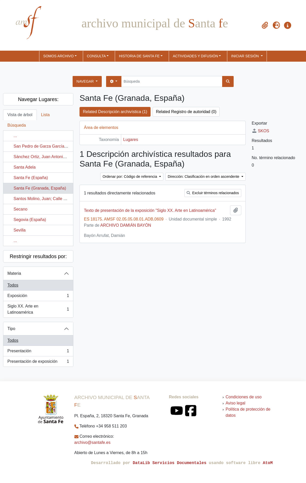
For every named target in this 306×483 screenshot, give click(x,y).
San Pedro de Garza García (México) (47, 146)
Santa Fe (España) (31, 177)
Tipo (11, 328)
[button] (265, 25)
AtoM (268, 463)
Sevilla (20, 230)
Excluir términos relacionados (213, 193)
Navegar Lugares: (38, 99)
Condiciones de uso (243, 397)
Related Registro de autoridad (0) (186, 111)
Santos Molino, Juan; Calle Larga (44, 198)
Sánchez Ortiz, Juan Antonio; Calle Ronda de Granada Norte (69, 157)
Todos (12, 285)
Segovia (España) (30, 219)
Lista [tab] (45, 115)
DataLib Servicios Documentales (169, 463)
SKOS (260, 131)
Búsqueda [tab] (16, 125)
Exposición (38, 297)
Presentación (38, 352)
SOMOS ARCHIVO (58, 56)
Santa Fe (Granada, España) (40, 188)
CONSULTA (96, 56)
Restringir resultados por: (38, 256)
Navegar (85, 81)
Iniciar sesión (245, 56)
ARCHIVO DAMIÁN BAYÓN (125, 225)
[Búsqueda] (171, 81)
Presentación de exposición (38, 362)
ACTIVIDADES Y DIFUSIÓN (195, 56)
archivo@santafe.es (92, 442)
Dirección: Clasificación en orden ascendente (204, 176)
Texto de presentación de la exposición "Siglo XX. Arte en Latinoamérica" (150, 210)
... (15, 136)
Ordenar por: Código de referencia (130, 176)
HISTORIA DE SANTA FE (139, 56)
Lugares (130, 139)
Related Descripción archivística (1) (115, 111)
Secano (20, 209)
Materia (14, 273)
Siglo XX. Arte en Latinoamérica (38, 309)
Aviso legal (235, 403)
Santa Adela (25, 167)
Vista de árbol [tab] (19, 115)
